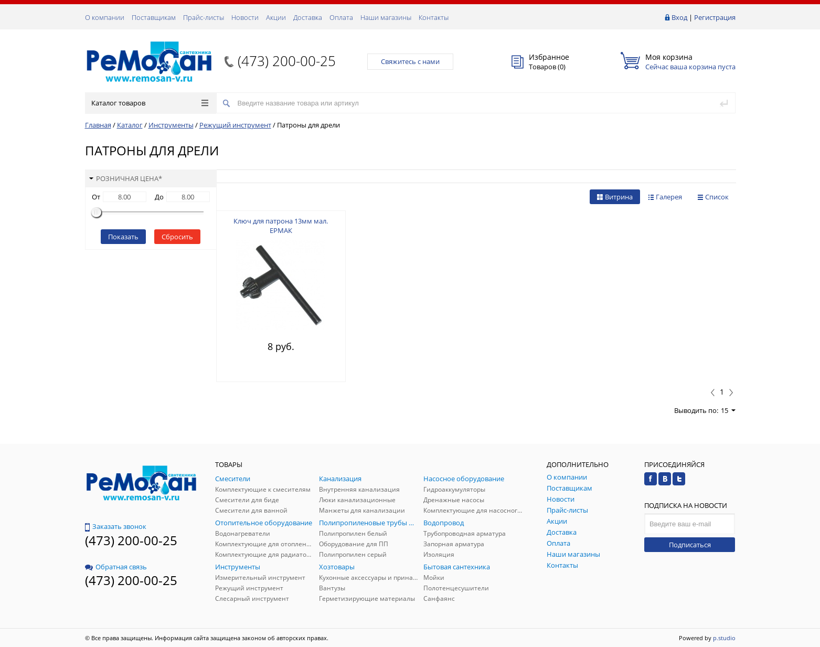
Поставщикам (154, 17)
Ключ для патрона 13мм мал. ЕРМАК (280, 225)
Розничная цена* (125, 178)
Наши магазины (385, 17)
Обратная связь (116, 566)
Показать (123, 236)
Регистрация (715, 17)
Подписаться (690, 544)
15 (728, 410)
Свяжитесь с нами (410, 61)
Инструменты (171, 125)
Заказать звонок (115, 526)
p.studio (724, 638)
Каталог (130, 125)
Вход (679, 17)
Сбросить (177, 236)
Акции (276, 17)
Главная (98, 125)
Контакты (434, 17)
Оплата (341, 17)
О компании (104, 17)
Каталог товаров (149, 103)
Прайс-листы (203, 17)
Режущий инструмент (235, 125)
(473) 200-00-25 (287, 60)
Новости (245, 17)
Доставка (307, 17)
